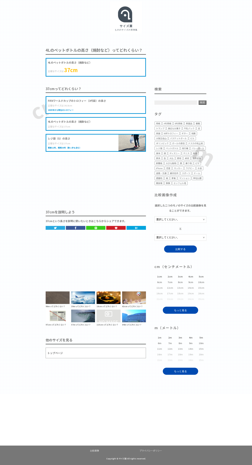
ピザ (197, 163)
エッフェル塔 (180, 183)
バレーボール (198, 148)
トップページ (55, 353)
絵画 (193, 133)
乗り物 (188, 163)
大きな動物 (171, 163)
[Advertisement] (96, 177)
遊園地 (159, 178)
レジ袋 (159, 148)
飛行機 (185, 148)
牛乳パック (189, 128)
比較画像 (94, 450)
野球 (179, 158)
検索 (202, 102)
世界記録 (197, 158)
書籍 (198, 123)
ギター (185, 133)
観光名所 (174, 173)
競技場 (159, 183)
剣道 (195, 153)
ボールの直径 (178, 143)
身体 (158, 153)
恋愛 (168, 168)
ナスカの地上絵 (195, 143)
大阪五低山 (161, 138)
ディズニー (174, 153)
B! (136, 228)
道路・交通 (161, 173)
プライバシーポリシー (151, 450)
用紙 (158, 123)
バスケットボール (178, 138)
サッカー (178, 168)
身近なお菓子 (174, 128)
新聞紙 (159, 163)
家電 (173, 178)
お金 (200, 168)
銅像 (168, 183)
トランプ (160, 128)
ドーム (197, 173)
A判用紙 (167, 123)
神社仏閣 (197, 178)
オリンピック (162, 143)
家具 (158, 158)
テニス (186, 153)
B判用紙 (178, 123)
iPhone (159, 168)
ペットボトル (172, 148)
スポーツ (186, 173)
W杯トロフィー (171, 133)
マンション (184, 178)
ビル (192, 138)
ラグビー (190, 168)
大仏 (171, 158)
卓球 (187, 158)
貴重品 (189, 123)
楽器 (158, 133)
